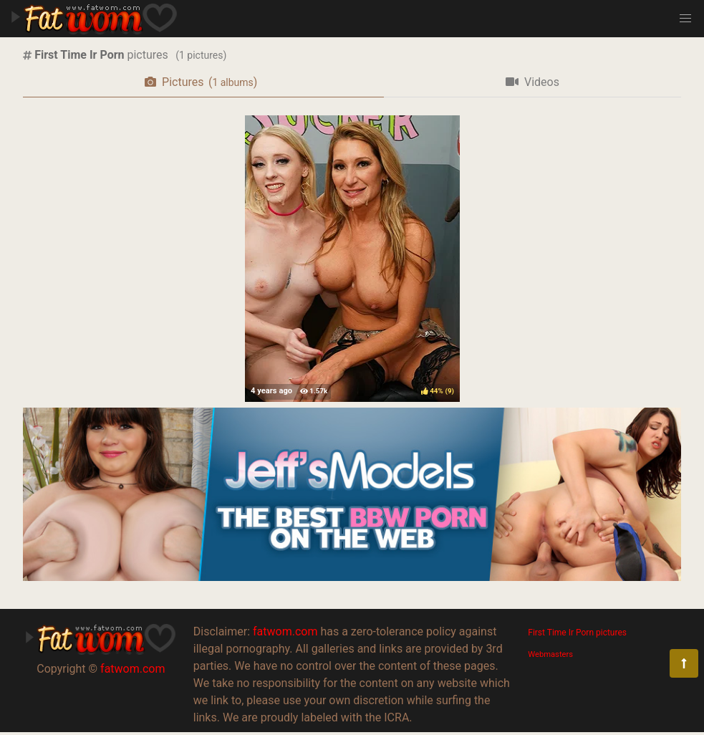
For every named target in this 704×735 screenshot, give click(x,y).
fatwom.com (132, 669)
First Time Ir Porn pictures (577, 633)
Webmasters (550, 654)
